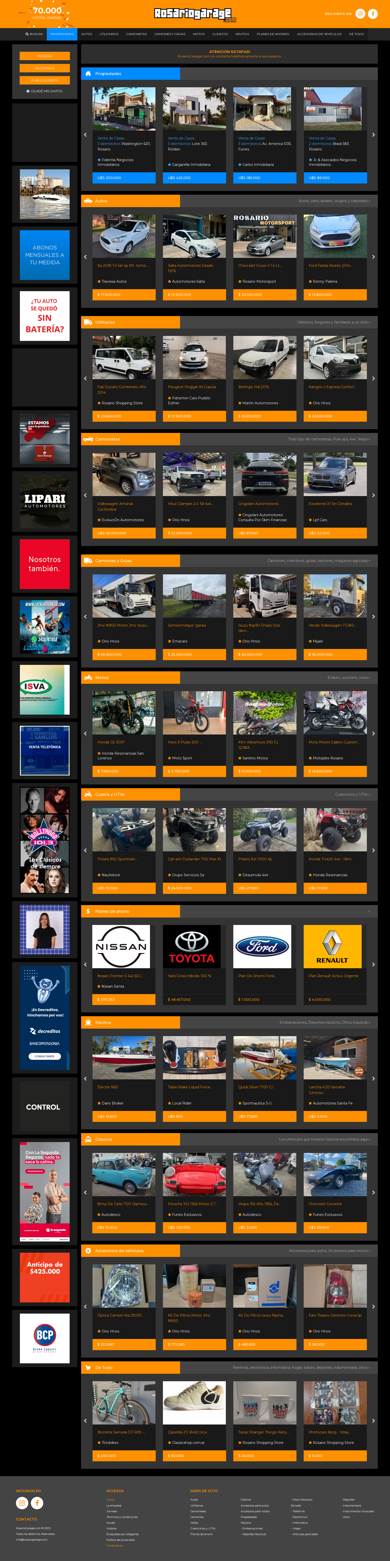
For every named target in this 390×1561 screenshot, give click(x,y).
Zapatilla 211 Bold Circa (187, 1432)
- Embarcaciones (252, 1528)
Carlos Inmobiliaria (256, 164)
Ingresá (45, 56)
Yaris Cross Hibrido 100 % (189, 976)
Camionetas (198, 1511)
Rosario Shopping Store (120, 403)
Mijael (316, 641)
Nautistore (109, 875)
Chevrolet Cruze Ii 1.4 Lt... (260, 265)
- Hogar (296, 1528)
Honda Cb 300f (111, 742)
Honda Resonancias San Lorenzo (121, 756)
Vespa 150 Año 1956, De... (259, 1204)
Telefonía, (241, 1367)
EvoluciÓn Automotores (121, 520)
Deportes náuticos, (325, 1022)
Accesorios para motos (348, 1250)
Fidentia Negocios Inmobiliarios (115, 162)
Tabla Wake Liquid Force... (190, 1087)
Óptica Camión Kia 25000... (121, 1315)
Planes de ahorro (202, 1534)
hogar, (298, 1367)
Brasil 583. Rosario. (329, 144)
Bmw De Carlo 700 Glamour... (123, 1204)
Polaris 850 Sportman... (117, 859)
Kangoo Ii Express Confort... (332, 387)
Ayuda (110, 1522)
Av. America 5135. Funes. (265, 144)
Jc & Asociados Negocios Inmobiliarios (332, 162)
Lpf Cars (318, 520)
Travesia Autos (112, 281)
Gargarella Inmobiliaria (189, 164)
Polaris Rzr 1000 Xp (255, 859)
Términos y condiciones (122, 1517)
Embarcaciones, (294, 1022)
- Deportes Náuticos (253, 1534)
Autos (194, 1499)
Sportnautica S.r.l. (255, 1103)
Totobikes (108, 1442)
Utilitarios (197, 1505)
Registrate (45, 68)
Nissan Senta (110, 986)
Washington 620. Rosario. (124, 144)
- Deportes (347, 1499)
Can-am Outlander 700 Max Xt (194, 859)
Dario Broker (111, 1103)
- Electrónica (299, 1517)
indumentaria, (346, 1367)
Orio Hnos (319, 403)
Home (110, 1499)
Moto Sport (180, 758)
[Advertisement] (45, 132)
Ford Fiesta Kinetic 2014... (330, 265)
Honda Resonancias (328, 875)
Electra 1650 (108, 1087)
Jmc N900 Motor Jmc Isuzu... (123, 625)
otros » (364, 1367)
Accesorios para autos (255, 1505)
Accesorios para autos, (308, 1250)
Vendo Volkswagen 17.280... (332, 625)
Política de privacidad (120, 1540)
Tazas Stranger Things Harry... (263, 1432)
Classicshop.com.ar (186, 1442)
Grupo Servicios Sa (186, 875)
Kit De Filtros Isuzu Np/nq (260, 1315)
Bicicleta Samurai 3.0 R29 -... (122, 1432)
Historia (111, 1528)
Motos (194, 1522)
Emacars (177, 641)
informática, (281, 1367)
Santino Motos (253, 758)
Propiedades (249, 1517)
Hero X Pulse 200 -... (185, 742)
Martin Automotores (258, 403)
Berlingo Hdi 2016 (253, 387)
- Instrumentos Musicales (357, 1511)
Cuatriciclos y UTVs (203, 1528)
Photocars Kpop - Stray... (330, 1432)
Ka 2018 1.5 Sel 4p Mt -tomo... (123, 265)
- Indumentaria (351, 1505)
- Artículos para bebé (304, 1534)
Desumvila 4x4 (253, 875)
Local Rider (180, 1103)
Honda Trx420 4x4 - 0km (330, 859)
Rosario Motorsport (257, 281)
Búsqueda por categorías (122, 1534)
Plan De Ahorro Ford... (257, 976)
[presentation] (85, 135)
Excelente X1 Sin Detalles (330, 504)
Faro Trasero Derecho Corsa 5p (335, 1315)
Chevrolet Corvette (325, 1204)
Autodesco (108, 1214)
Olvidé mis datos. (45, 91)
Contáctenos (114, 1545)
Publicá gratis (44, 80)
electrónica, (260, 1367)
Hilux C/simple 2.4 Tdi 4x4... (190, 504)
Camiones (197, 1517)
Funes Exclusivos (184, 1214)
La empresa (113, 1505)
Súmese (111, 1511)
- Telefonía (298, 1511)
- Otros (345, 1517)
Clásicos (246, 1499)
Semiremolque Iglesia (187, 625)
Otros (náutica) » (356, 1022)
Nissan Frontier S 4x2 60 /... (120, 976)
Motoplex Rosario (326, 758)
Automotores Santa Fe (331, 1103)
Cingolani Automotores (258, 504)
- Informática (299, 1522)
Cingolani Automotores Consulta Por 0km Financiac (262, 517)
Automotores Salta (186, 281)
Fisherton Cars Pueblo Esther (189, 400)
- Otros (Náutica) (301, 1499)
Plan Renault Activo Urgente (334, 976)
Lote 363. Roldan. (188, 144)
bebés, (310, 1367)
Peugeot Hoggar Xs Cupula (192, 387)
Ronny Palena (323, 281)
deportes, (325, 1367)
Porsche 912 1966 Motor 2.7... (192, 1204)
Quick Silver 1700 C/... (256, 1087)
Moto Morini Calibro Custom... (334, 742)
